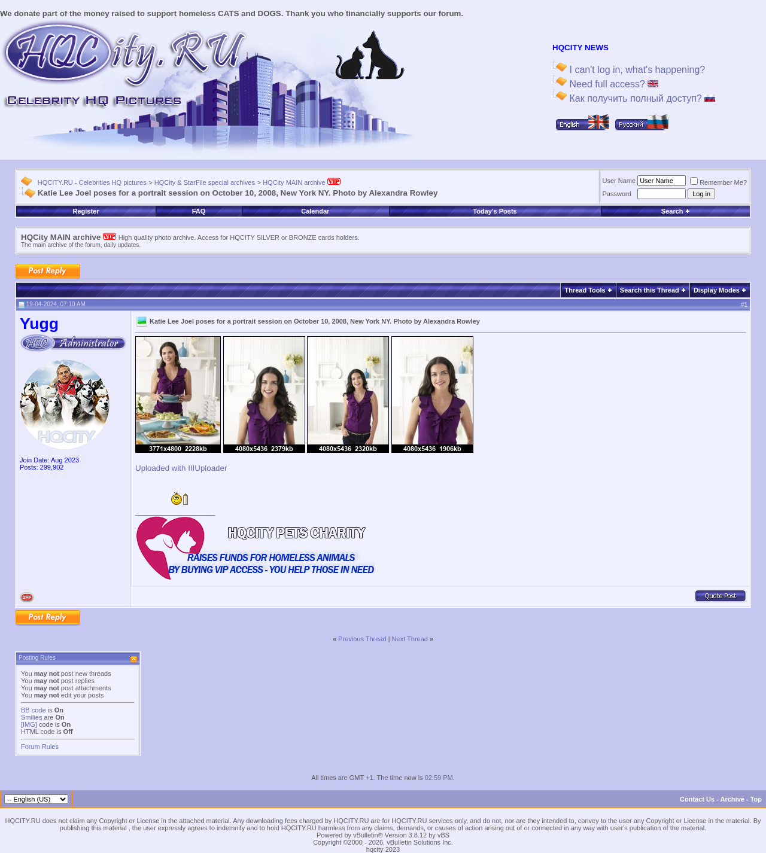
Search (675, 211)
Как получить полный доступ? (641, 98)
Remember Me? (718, 182)
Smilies (31, 717)
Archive (732, 799)
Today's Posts (494, 211)
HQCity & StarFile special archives (204, 182)
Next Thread (410, 638)
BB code (33, 710)
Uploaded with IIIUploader (181, 468)
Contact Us (697, 799)
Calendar (315, 211)
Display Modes (717, 290)
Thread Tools (584, 290)
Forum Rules (40, 746)
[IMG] (29, 724)
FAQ (199, 211)
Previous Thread (362, 638)
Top (756, 799)
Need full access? (612, 84)
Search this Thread (649, 290)
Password (617, 193)
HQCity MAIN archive (302, 182)
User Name (619, 180)
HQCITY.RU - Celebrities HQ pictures (92, 182)
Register (85, 211)
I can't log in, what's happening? (636, 70)
